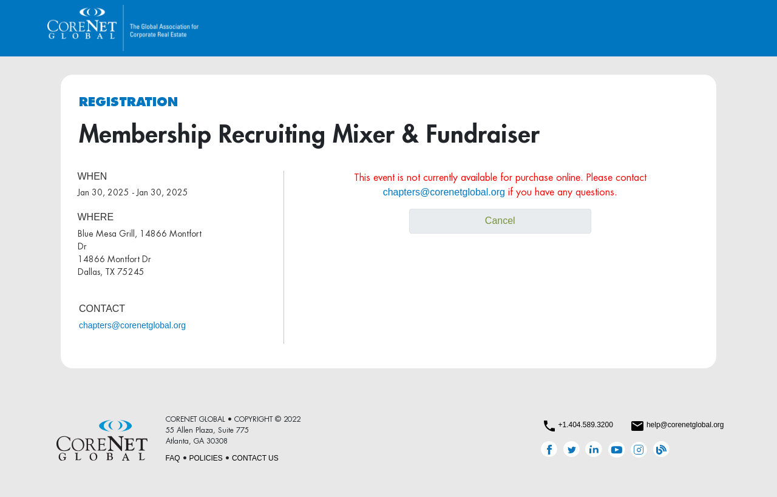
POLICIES (206, 458)
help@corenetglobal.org (685, 425)
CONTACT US (255, 458)
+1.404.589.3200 (585, 425)
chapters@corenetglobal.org (132, 325)
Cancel (500, 220)
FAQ (173, 458)
